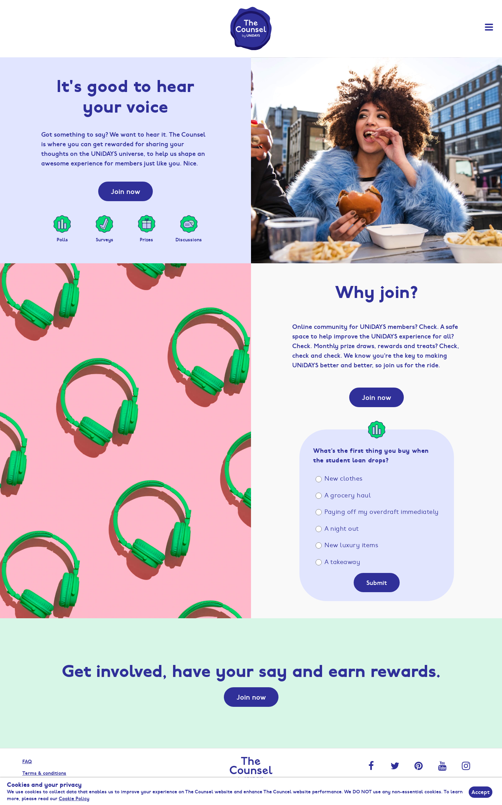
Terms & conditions (44, 773)
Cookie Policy (74, 798)
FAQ (27, 761)
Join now (125, 191)
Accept (480, 791)
